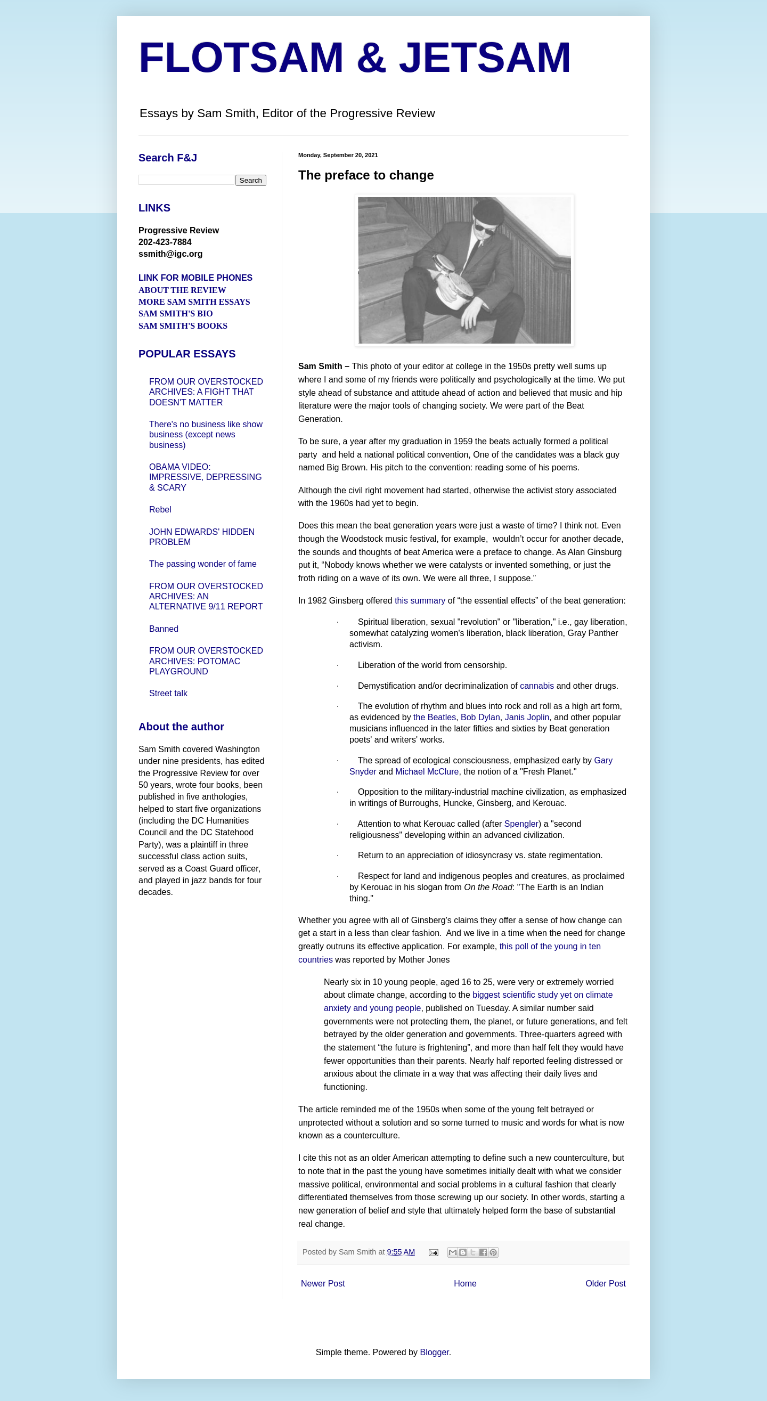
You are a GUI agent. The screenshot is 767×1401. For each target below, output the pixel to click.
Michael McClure (427, 771)
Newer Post (323, 1283)
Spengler (521, 823)
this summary (420, 600)
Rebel (160, 509)
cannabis (537, 685)
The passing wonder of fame (203, 563)
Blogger (434, 1352)
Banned (163, 628)
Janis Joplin (527, 717)
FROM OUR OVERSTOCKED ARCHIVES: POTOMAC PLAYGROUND (206, 660)
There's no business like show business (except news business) (206, 434)
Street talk (168, 693)
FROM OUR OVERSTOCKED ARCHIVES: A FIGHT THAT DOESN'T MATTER (206, 391)
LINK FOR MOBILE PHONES (195, 277)
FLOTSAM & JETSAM (355, 57)
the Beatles (434, 717)
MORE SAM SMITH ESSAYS (194, 301)
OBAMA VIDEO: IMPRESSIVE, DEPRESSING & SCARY (205, 477)
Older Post (605, 1283)
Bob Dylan (480, 717)
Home (465, 1283)
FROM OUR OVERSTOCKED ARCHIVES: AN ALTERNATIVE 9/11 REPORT (206, 596)
